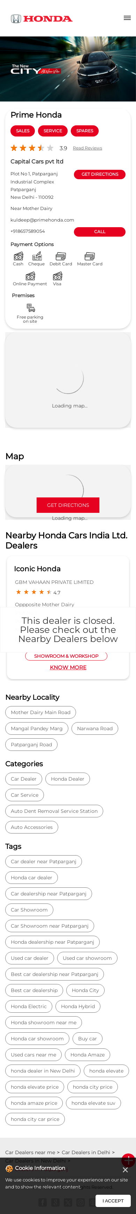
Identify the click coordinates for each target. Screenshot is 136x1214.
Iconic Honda (37, 569)
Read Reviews (87, 148)
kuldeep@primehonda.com (42, 220)
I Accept (113, 1200)
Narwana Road (95, 728)
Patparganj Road (31, 744)
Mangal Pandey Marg (37, 728)
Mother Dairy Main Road (40, 712)
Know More (68, 667)
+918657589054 (27, 231)
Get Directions (68, 505)
